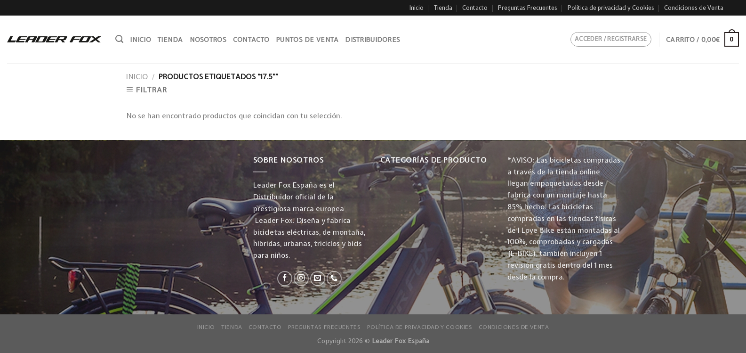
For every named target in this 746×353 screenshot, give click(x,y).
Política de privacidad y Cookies (611, 8)
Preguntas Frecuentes (527, 8)
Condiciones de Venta (693, 8)
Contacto (475, 8)
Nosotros (208, 39)
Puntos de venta (307, 39)
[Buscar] (119, 39)
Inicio (416, 8)
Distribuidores (372, 39)
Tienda (443, 8)
